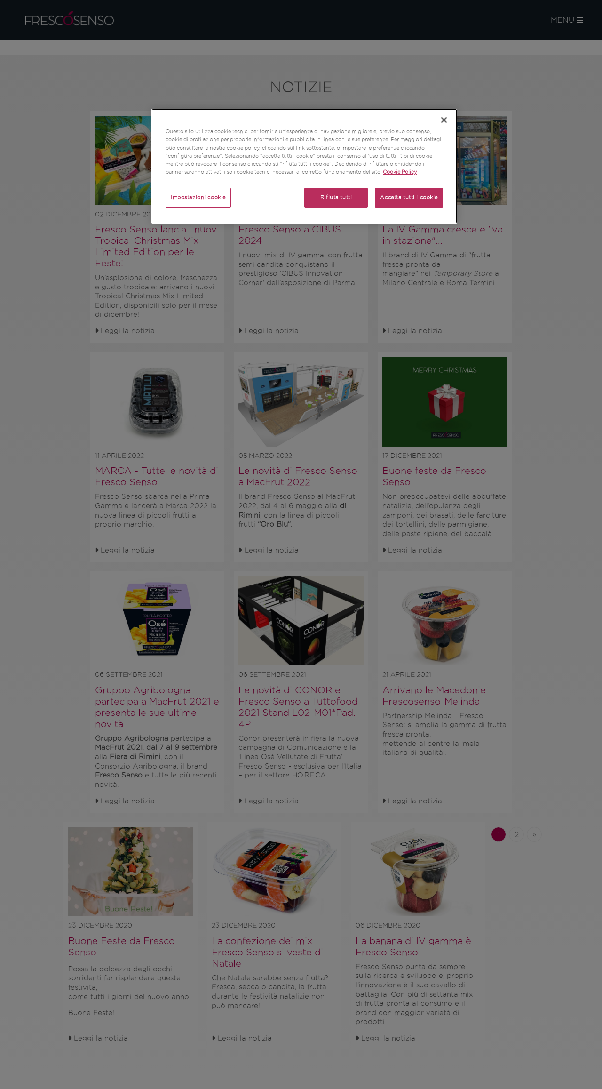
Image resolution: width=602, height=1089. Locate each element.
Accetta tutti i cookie (409, 197)
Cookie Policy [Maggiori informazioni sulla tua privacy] (400, 172)
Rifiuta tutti (336, 197)
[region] (304, 166)
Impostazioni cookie (198, 197)
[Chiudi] (444, 120)
